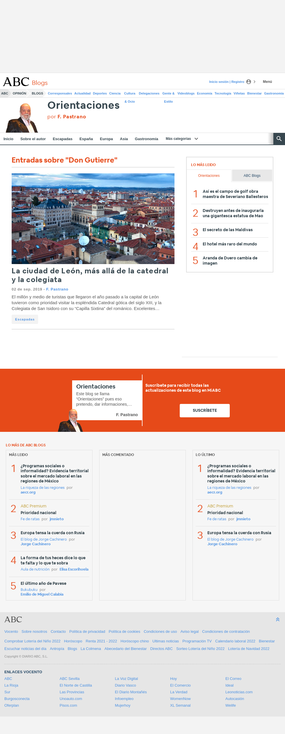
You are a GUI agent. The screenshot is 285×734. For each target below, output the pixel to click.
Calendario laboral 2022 (235, 641)
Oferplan (11, 705)
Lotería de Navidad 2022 (248, 648)
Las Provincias (72, 692)
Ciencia (115, 93)
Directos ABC (161, 648)
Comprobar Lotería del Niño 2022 (32, 641)
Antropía (57, 648)
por (66, 116)
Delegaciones (149, 93)
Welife (230, 705)
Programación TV (197, 641)
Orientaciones (83, 106)
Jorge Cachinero (36, 544)
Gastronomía (274, 93)
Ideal (229, 685)
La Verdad (178, 692)
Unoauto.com (71, 699)
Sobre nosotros (34, 631)
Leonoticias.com (239, 692)
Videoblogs (186, 93)
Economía (204, 93)
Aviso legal (189, 631)
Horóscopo (73, 641)
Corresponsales (60, 93)
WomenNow (180, 699)
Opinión (19, 93)
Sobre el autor (33, 139)
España (86, 139)
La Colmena (91, 648)
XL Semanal (180, 705)
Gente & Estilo (168, 94)
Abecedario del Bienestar (125, 648)
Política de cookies (124, 631)
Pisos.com (68, 705)
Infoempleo (124, 699)
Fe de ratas (30, 519)
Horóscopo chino (135, 641)
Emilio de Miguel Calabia (42, 594)
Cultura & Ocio (130, 94)
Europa (106, 139)
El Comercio (180, 685)
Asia (124, 139)
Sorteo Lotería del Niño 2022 (200, 648)
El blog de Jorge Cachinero (44, 539)
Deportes (100, 93)
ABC (4, 93)
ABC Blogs (252, 176)
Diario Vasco (125, 685)
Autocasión (234, 699)
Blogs (37, 93)
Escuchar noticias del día (25, 648)
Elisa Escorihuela (74, 569)
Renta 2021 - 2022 (101, 641)
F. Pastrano (57, 289)
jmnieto (57, 519)
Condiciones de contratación (226, 631)
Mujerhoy (122, 705)
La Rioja (11, 685)
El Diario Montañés (131, 692)
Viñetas (239, 93)
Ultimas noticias (165, 641)
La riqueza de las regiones (43, 488)
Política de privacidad (87, 631)
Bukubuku (29, 590)
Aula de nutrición (35, 569)
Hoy (173, 678)
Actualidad (82, 93)
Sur (7, 692)
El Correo (233, 678)
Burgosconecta (17, 699)
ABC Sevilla (70, 678)
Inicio (8, 139)
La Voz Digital (126, 678)
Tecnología (223, 93)
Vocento (11, 631)
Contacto (58, 631)
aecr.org (28, 492)
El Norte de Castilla (76, 685)
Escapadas (62, 139)
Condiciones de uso (160, 631)
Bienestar (254, 93)
